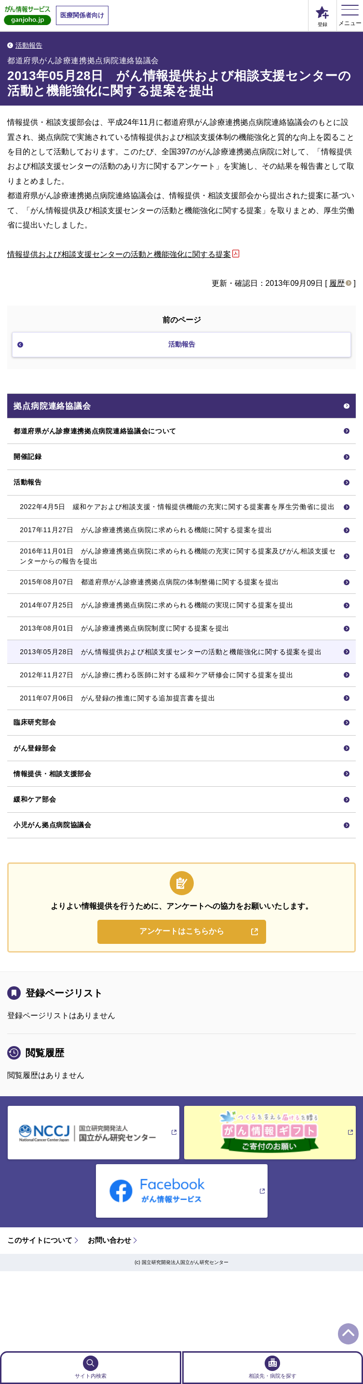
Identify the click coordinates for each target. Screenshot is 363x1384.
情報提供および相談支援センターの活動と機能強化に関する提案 (119, 254)
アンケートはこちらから (181, 1010)
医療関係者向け (82, 15)
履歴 (337, 283)
